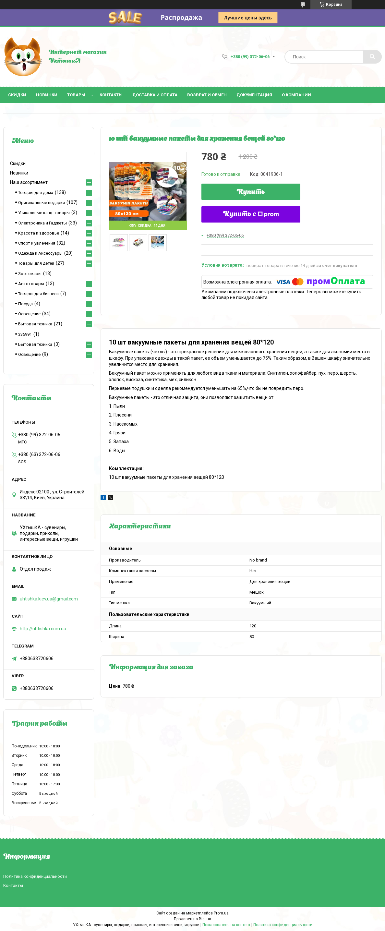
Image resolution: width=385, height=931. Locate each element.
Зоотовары (30, 273)
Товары (76, 94)
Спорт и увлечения (36, 243)
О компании (296, 94)
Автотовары (31, 283)
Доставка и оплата (154, 94)
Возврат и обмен (207, 94)
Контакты (111, 94)
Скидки (17, 94)
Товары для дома (35, 192)
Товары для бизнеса (38, 293)
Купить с (251, 214)
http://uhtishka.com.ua (43, 628)
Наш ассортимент (29, 182)
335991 (25, 334)
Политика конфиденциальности (35, 876)
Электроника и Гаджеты (42, 223)
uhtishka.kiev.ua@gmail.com (49, 598)
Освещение (29, 313)
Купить (251, 192)
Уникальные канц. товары (44, 212)
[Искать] (372, 57)
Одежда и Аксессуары (40, 253)
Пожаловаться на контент (226, 925)
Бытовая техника (35, 323)
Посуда (25, 303)
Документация (254, 94)
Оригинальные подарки (41, 202)
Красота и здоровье (38, 233)
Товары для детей (36, 263)
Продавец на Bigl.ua (192, 919)
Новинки (46, 94)
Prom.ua (221, 913)
